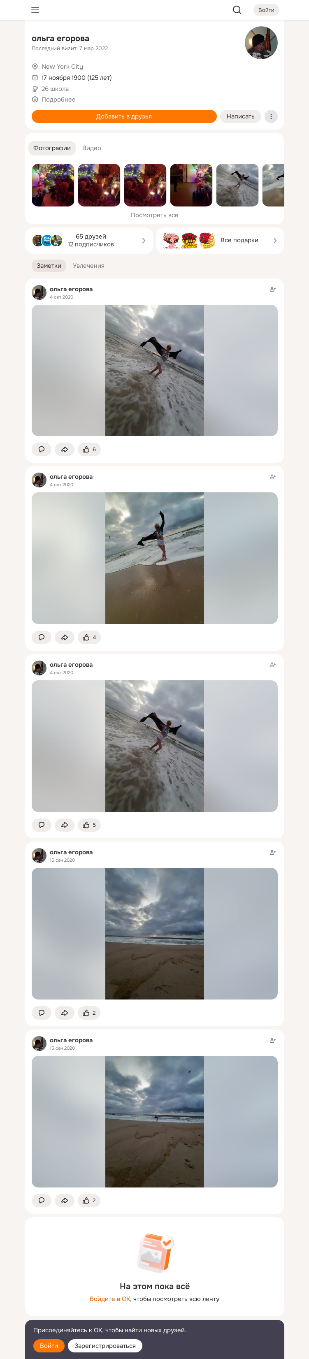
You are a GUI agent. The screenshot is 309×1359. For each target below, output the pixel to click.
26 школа (55, 89)
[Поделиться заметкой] (64, 449)
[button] (52, 148)
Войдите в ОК (110, 1299)
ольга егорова (60, 38)
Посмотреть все (155, 215)
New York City (62, 67)
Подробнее (59, 99)
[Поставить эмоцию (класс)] (89, 449)
